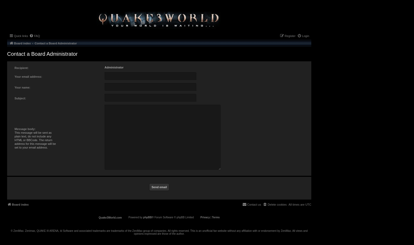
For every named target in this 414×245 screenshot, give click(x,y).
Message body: (25, 129)
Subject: (20, 98)
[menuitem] (34, 36)
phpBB (147, 217)
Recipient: (22, 68)
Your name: (22, 87)
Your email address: (28, 76)
